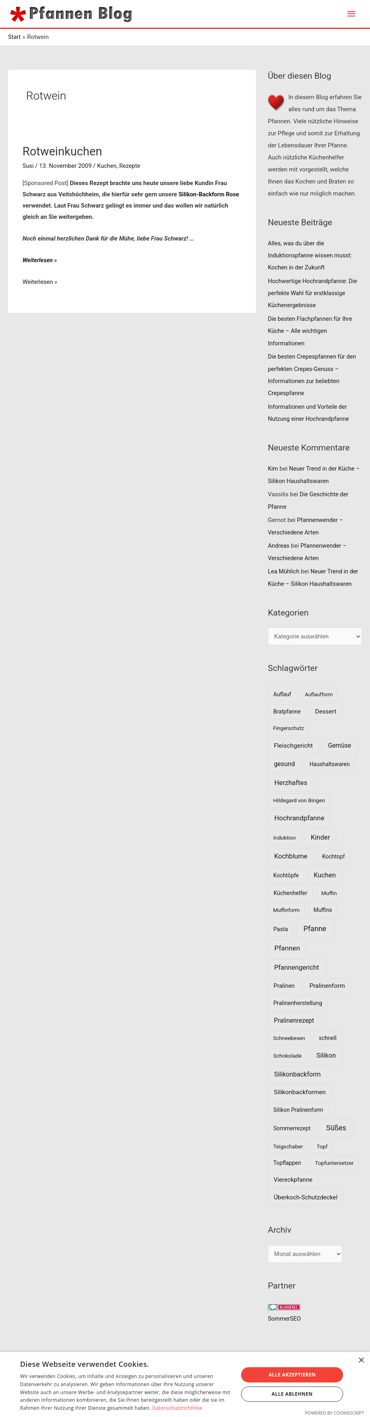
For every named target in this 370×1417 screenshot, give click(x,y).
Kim (273, 468)
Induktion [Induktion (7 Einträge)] (284, 837)
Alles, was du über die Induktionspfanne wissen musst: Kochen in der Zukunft (311, 255)
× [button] (361, 1361)
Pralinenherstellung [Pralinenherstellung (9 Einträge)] (297, 1002)
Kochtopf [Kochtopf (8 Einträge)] (333, 855)
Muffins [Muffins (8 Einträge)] (322, 909)
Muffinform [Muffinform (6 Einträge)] (286, 909)
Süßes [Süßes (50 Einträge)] (336, 1127)
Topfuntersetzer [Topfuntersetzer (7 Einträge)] (334, 1162)
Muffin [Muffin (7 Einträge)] (329, 892)
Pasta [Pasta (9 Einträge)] (280, 928)
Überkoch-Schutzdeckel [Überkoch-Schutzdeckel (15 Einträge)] (305, 1196)
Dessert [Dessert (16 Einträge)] (325, 710)
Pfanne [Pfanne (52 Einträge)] (314, 928)
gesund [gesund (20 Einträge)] (284, 763)
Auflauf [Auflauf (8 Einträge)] (282, 694)
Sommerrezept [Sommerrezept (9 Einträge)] (292, 1128)
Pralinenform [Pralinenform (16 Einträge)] (327, 985)
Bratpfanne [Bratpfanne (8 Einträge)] (286, 710)
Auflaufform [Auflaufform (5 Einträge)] (319, 694)
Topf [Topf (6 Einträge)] (322, 1146)
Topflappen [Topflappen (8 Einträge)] (287, 1162)
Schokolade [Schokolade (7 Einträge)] (287, 1055)
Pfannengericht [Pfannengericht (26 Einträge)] (296, 966)
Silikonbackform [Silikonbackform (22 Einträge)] (297, 1073)
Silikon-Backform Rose (209, 194)
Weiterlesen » (40, 260)
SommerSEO (285, 1318)
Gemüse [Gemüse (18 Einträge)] (339, 744)
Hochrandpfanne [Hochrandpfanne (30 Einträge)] (299, 818)
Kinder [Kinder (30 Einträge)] (320, 836)
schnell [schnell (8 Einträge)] (328, 1037)
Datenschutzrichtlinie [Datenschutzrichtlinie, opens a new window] (177, 1408)
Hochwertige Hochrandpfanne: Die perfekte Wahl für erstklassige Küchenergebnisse (314, 293)
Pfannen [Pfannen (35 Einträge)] (287, 948)
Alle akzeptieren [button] (292, 1374)
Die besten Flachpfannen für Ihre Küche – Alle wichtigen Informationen (311, 331)
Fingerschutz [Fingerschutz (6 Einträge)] (288, 728)
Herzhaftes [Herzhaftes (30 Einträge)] (290, 782)
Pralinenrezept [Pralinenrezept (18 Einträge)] (294, 1020)
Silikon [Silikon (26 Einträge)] (326, 1054)
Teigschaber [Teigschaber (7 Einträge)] (288, 1145)
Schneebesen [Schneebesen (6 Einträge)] (289, 1037)
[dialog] (185, 1384)
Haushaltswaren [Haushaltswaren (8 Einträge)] (329, 763)
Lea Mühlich (284, 571)
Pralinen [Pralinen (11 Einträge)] (284, 985)
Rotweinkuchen (63, 152)
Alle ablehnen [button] (292, 1393)
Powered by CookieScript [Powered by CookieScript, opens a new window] (334, 1413)
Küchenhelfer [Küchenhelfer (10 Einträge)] (290, 892)
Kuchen (108, 165)
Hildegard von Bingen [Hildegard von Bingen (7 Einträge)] (299, 800)
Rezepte (131, 165)
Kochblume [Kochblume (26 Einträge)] (290, 855)
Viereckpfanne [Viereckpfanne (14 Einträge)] (293, 1179)
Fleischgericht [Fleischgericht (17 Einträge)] (293, 744)
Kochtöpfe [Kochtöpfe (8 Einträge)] (286, 874)
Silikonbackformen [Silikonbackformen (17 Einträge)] (300, 1091)
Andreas (279, 545)
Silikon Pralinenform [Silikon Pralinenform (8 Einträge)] (298, 1109)
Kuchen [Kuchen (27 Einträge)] (325, 874)
